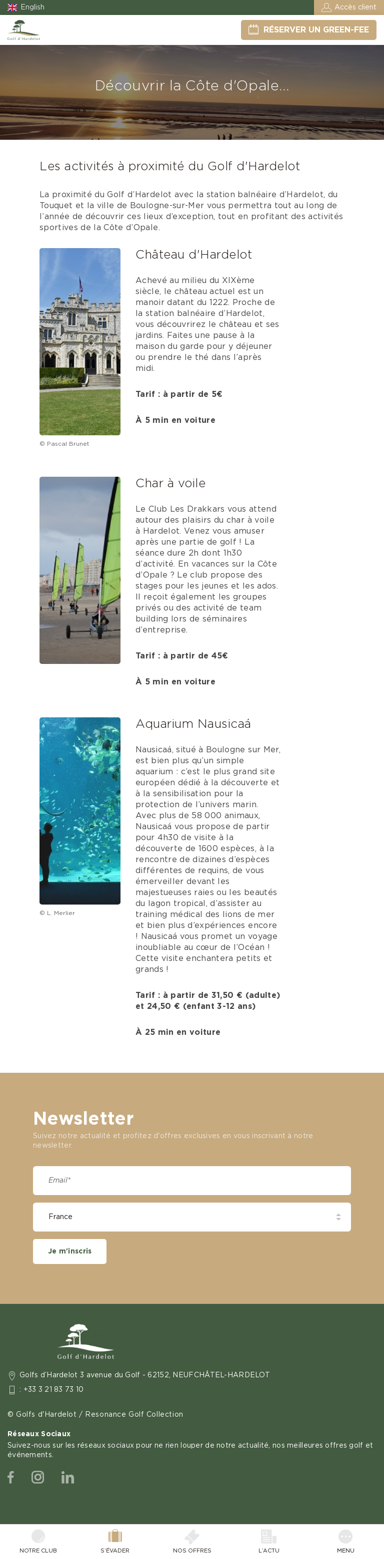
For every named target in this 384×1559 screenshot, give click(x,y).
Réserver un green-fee (316, 30)
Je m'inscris (70, 1251)
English (32, 7)
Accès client (355, 7)
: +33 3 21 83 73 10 (52, 1389)
